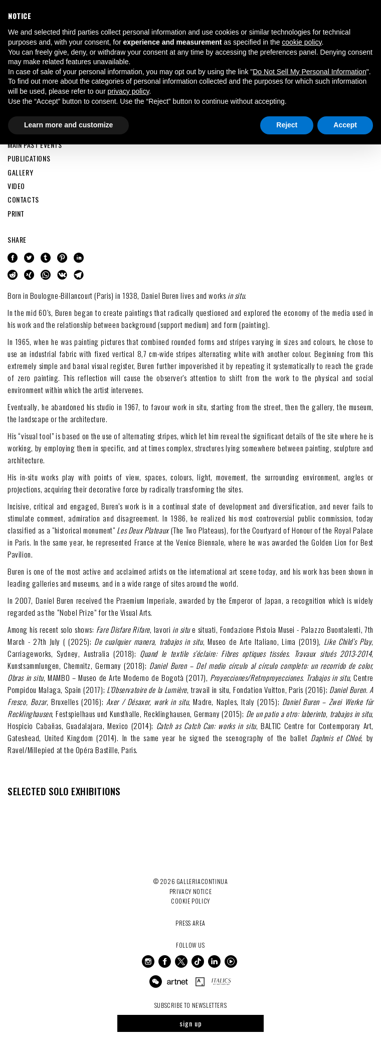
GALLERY (20, 172)
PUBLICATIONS (29, 158)
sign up (190, 1023)
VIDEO (16, 186)
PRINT (16, 213)
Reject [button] (286, 125)
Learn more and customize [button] (68, 125)
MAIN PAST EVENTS (35, 144)
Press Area (190, 923)
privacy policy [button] (128, 91)
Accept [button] (345, 125)
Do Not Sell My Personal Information (309, 72)
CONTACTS (23, 199)
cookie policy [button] (301, 42)
